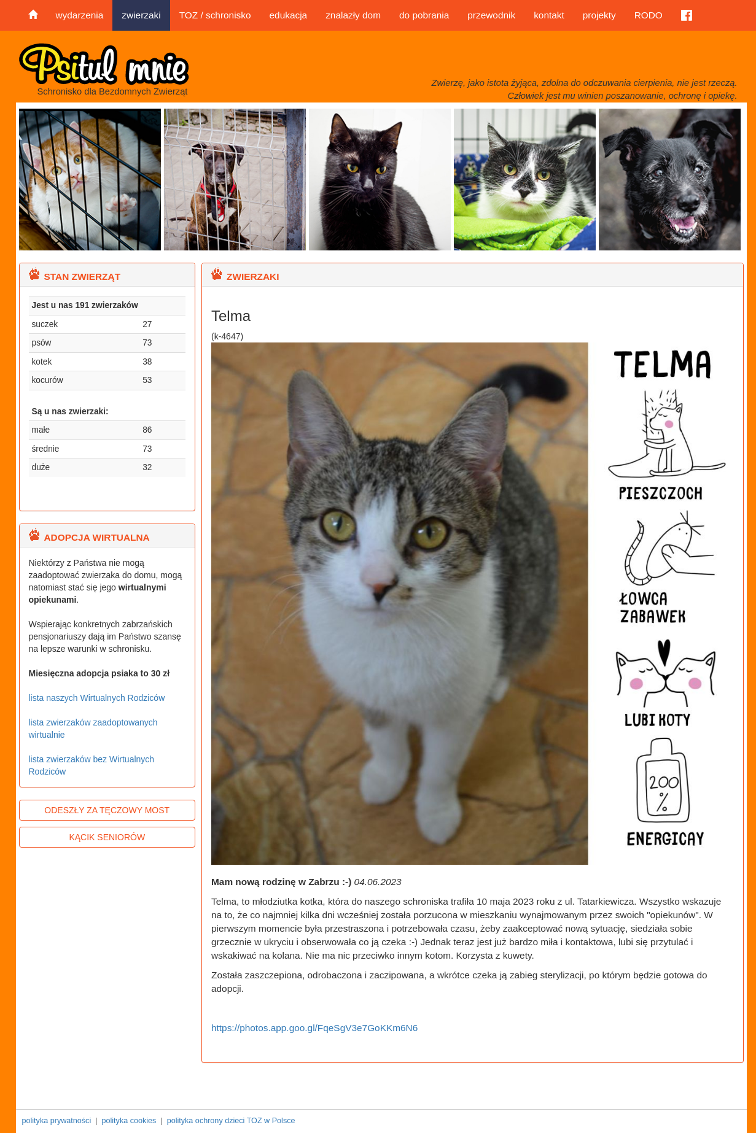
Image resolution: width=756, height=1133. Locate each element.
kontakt (549, 15)
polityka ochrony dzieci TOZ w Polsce (231, 1120)
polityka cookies (128, 1120)
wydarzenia (80, 15)
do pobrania (424, 15)
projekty (599, 15)
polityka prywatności (57, 1120)
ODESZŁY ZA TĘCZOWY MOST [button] (107, 810)
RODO (648, 15)
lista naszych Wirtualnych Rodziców (97, 698)
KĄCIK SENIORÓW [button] (107, 837)
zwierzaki (141, 15)
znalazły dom (353, 15)
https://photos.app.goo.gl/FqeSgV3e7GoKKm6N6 (314, 1028)
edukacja (289, 15)
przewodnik (491, 15)
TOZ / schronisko (215, 15)
